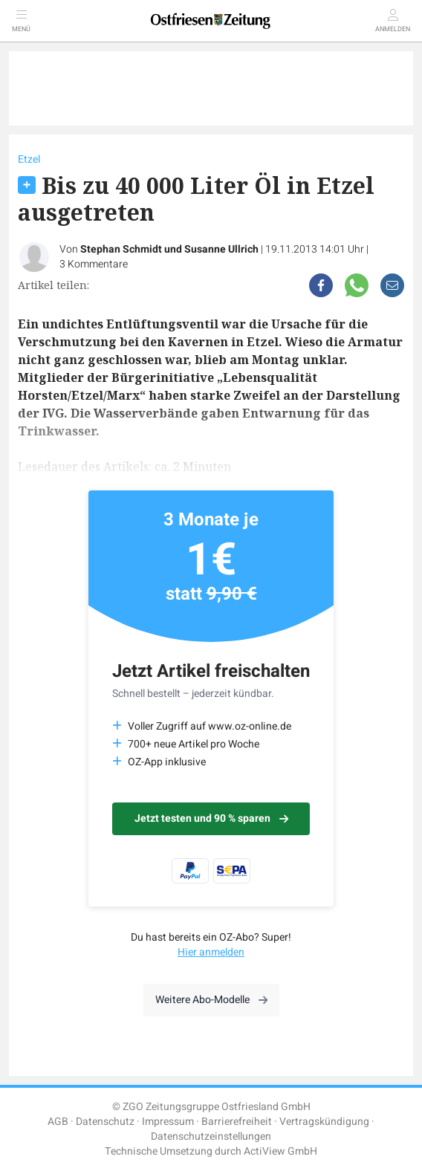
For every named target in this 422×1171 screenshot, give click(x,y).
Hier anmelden (211, 952)
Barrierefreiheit (236, 1121)
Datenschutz (105, 1121)
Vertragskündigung (324, 1121)
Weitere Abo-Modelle (211, 1000)
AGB (58, 1121)
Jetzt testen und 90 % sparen (211, 818)
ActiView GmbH (280, 1151)
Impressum (168, 1121)
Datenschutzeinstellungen (211, 1136)
